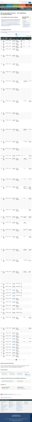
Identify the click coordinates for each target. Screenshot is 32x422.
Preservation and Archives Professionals (12, 405)
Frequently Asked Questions (7, 381)
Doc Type (17, 39)
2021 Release (19, 373)
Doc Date (13, 39)
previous (9, 34)
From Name (30, 39)
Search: (17, 35)
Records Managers (11, 406)
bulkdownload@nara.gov (6, 367)
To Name (25, 39)
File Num (21, 39)
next (23, 34)
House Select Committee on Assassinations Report (26, 24)
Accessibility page (19, 394)
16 (20, 34)
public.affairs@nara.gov (22, 388)
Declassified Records (19, 406)
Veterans (10, 407)
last (25, 34)
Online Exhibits (2, 410)
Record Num (4, 39)
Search (30, 2)
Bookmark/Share (25, 1)
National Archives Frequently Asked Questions (19, 404)
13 (17, 34)
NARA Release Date (7, 38)
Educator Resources (16, 5)
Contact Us (29, 1)
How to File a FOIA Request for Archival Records (19, 410)
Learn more (25, 420)
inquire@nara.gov (6, 388)
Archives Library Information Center (4, 409)
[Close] (31, 414)
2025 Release (4, 373)
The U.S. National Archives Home (8, 2)
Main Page (24, 20)
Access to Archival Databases (3, 408)
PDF (13, 41)
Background (24, 21)
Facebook (12, 415)
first (7, 34)
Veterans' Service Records (9, 5)
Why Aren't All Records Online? (19, 408)
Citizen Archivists (20, 1)
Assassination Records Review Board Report (26, 26)
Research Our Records (3, 5)
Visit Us (22, 5)
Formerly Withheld (10, 39)
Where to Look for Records (19, 407)
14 (18, 34)
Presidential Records (3, 406)
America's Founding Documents (29, 5)
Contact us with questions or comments (5, 398)
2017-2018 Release (27, 374)
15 (19, 34)
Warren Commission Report (26, 22)
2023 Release (12, 373)
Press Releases (20, 381)
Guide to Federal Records (19, 405)
